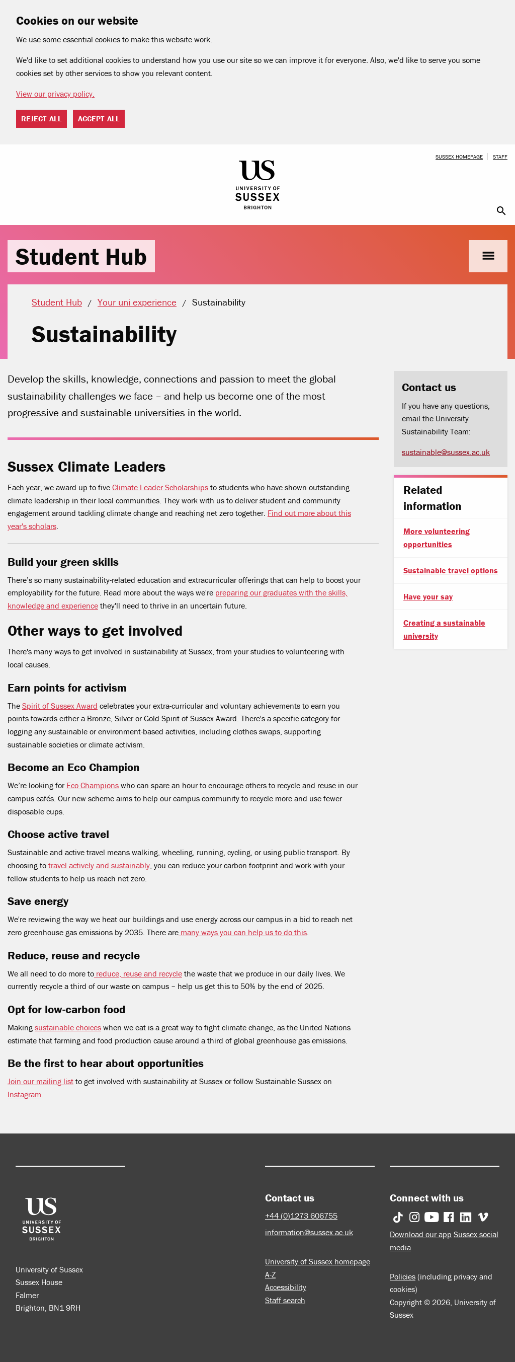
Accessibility (285, 1287)
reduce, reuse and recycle (138, 973)
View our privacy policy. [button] (55, 94)
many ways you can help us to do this (243, 932)
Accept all (99, 118)
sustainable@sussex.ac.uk (446, 452)
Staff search (285, 1300)
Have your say (428, 596)
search (501, 211)
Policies (402, 1276)
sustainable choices (68, 1027)
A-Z (270, 1274)
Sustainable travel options (450, 570)
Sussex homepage (459, 156)
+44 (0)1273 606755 (301, 1215)
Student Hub (81, 256)
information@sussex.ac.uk (309, 1232)
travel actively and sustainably (99, 865)
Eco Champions (92, 785)
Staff (500, 156)
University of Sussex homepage (317, 1261)
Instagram (24, 1094)
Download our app (421, 1234)
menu (488, 256)
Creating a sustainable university (444, 629)
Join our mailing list (40, 1081)
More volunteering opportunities (436, 537)
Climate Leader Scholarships (160, 487)
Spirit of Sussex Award (60, 706)
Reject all (41, 118)
